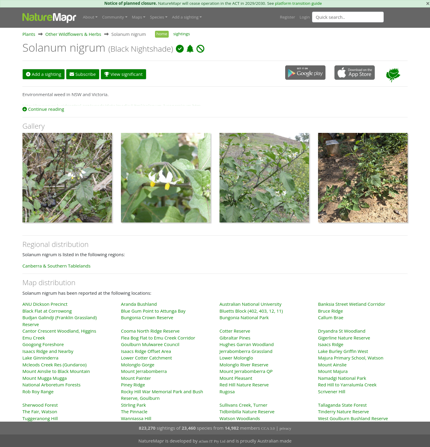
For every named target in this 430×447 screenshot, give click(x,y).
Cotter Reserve (234, 331)
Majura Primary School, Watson (350, 358)
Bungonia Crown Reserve (147, 317)
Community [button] (113, 17)
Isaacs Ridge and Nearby (47, 351)
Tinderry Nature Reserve (343, 411)
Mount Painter (136, 378)
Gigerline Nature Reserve (344, 337)
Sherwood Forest (40, 405)
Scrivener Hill (331, 391)
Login (305, 17)
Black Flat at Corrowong (47, 311)
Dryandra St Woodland (342, 331)
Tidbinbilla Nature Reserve (246, 411)
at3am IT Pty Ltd (212, 441)
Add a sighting (43, 74)
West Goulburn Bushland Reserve (353, 418)
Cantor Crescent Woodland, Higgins (59, 331)
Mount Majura (333, 371)
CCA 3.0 (268, 428)
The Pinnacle (134, 411)
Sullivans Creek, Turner (243, 405)
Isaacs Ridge (330, 344)
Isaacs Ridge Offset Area (146, 351)
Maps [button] (137, 17)
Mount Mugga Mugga (44, 378)
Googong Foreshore (43, 344)
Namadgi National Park (342, 378)
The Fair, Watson (39, 411)
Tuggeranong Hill (40, 418)
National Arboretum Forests (51, 385)
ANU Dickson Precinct (44, 304)
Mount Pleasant (235, 378)
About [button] (88, 17)
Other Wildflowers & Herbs (73, 34)
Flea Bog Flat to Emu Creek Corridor (158, 337)
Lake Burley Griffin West (343, 351)
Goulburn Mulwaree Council (150, 344)
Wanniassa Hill (136, 418)
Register (287, 17)
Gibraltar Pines (234, 337)
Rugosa (227, 391)
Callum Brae (330, 317)
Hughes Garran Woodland (246, 344)
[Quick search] (348, 17)
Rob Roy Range (37, 391)
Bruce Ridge (330, 311)
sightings (181, 33)
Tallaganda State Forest (342, 405)
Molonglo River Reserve (243, 364)
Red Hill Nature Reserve (244, 385)
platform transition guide (298, 3)
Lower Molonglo (236, 358)
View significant (123, 74)
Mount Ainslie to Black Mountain (56, 371)
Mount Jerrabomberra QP (246, 371)
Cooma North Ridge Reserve (150, 331)
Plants (28, 34)
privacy (285, 428)
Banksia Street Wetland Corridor (351, 304)
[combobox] (360, 17)
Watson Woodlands (239, 418)
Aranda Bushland (139, 304)
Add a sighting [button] (185, 17)
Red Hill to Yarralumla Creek (347, 385)
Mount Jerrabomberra (144, 371)
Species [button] (157, 17)
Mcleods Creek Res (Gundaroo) (54, 364)
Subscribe (83, 74)
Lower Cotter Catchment (146, 358)
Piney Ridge (133, 385)
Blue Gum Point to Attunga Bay (153, 311)
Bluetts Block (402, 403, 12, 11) (251, 311)
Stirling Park (133, 405)
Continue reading (43, 109)
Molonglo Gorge (137, 364)
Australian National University (250, 304)
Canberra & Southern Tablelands (56, 265)
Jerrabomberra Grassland (245, 351)
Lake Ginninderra (40, 358)
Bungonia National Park (244, 317)
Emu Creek (33, 337)
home (161, 33)
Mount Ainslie (332, 364)
